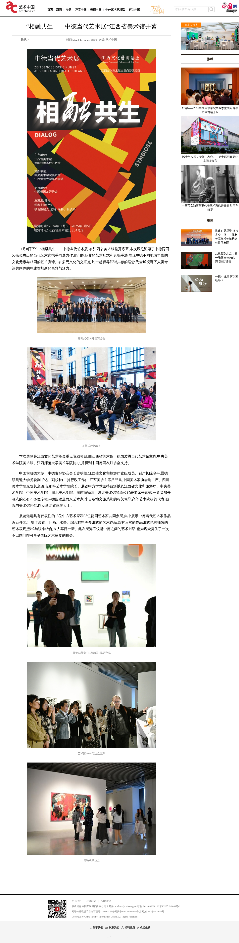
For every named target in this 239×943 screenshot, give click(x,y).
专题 (68, 9)
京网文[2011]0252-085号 (151, 911)
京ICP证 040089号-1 (170, 906)
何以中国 (134, 9)
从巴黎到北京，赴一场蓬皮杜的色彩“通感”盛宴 (226, 257)
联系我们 (91, 901)
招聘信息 (106, 901)
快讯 (23, 39)
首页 (50, 9)
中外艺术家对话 (115, 9)
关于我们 (76, 901)
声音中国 (80, 9)
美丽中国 (95, 9)
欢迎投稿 (145, 927)
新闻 (59, 9)
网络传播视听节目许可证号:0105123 (90, 911)
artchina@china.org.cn (125, 906)
